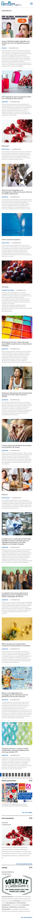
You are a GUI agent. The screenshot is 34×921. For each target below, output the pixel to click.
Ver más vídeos (27, 812)
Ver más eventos (26, 917)
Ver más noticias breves (24, 864)
